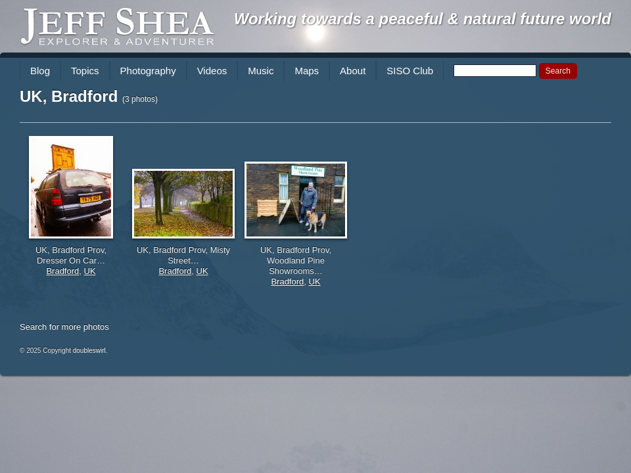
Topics (85, 70)
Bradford (62, 271)
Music (260, 70)
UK (90, 271)
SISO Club (409, 70)
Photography (148, 70)
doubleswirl (89, 350)
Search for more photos (64, 327)
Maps (306, 70)
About (352, 70)
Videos (212, 70)
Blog (40, 70)
